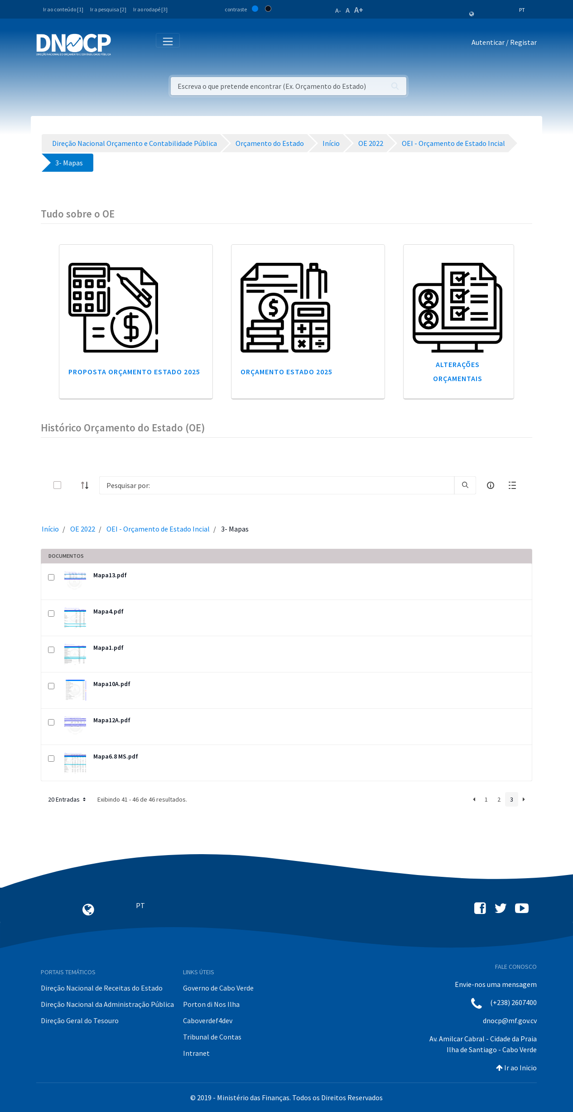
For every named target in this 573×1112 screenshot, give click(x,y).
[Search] (276, 485)
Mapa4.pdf (108, 611)
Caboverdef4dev (207, 1020)
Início (50, 528)
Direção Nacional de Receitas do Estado (102, 987)
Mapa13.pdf (110, 575)
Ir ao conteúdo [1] (63, 9)
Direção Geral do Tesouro (80, 1020)
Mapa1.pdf (108, 647)
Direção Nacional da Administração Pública (107, 1004)
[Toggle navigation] (123, 44)
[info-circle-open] (490, 485)
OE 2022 (82, 528)
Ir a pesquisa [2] (108, 9)
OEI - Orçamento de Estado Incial (158, 528)
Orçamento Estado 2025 (286, 371)
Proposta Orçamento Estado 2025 (134, 371)
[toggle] (72, 485)
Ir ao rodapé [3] (150, 9)
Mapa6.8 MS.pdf (115, 756)
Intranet (196, 1053)
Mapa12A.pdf (111, 720)
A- (338, 10)
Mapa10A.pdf (111, 684)
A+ (358, 10)
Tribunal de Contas (212, 1036)
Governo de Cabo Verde (218, 987)
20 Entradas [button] (67, 799)
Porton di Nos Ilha (211, 1004)
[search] (465, 485)
